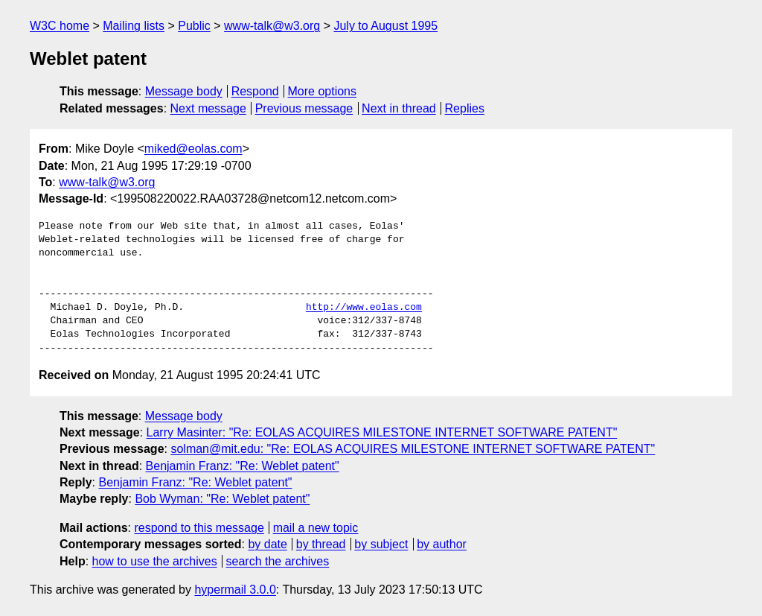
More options (322, 91)
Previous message (304, 108)
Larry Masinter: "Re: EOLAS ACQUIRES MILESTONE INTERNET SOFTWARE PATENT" (382, 432)
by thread (321, 544)
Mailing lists (133, 25)
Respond (255, 91)
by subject (381, 544)
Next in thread (399, 108)
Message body (183, 91)
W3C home (59, 25)
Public (194, 25)
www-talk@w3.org (272, 25)
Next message (208, 108)
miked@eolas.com (193, 148)
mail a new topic (316, 527)
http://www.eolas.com (364, 307)
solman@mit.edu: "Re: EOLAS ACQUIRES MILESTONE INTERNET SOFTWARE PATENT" (412, 448)
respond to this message (198, 527)
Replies (464, 108)
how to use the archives (154, 561)
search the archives (278, 561)
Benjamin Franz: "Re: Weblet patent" (242, 466)
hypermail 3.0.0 (234, 589)
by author (442, 544)
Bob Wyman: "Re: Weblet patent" (222, 498)
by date (267, 544)
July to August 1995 (385, 25)
